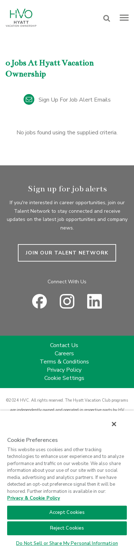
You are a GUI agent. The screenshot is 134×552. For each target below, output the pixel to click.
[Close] (114, 424)
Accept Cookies (67, 512)
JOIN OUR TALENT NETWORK (67, 252)
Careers (64, 353)
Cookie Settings (64, 378)
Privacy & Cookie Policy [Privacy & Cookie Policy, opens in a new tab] (33, 498)
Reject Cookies (67, 528)
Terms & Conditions (64, 362)
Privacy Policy (64, 370)
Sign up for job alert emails (67, 100)
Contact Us (64, 345)
